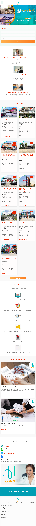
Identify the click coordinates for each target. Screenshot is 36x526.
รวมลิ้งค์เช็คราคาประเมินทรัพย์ (6, 509)
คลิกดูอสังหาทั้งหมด (18, 278)
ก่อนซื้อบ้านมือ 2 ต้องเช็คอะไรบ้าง (8, 423)
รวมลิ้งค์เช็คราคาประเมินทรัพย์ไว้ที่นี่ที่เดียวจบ (10, 387)
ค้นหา (18, 41)
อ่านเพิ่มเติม (3, 393)
